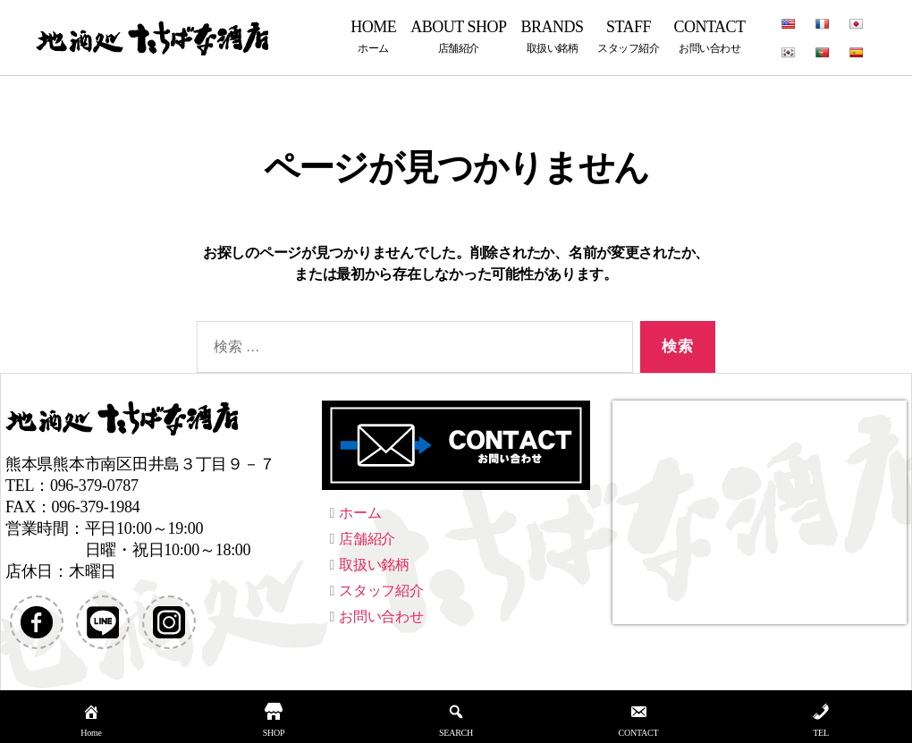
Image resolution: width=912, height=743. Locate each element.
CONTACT (710, 36)
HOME (373, 36)
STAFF (628, 36)
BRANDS (551, 36)
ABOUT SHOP (458, 36)
